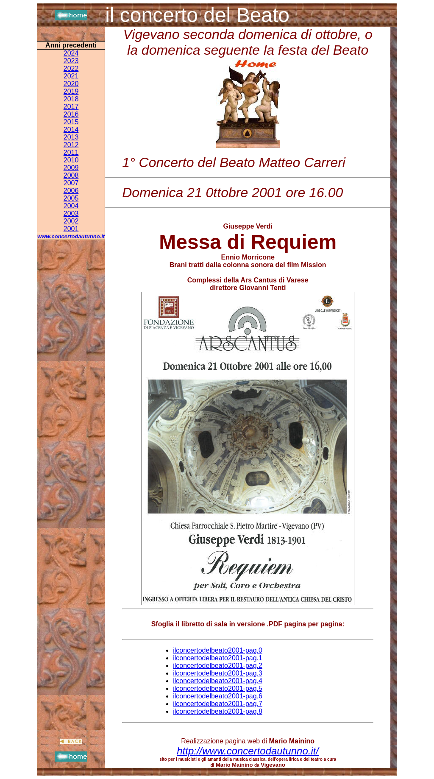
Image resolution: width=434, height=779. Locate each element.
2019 (71, 91)
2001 (71, 228)
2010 (71, 160)
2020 (71, 83)
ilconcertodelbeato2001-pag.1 (217, 658)
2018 (71, 99)
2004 (71, 205)
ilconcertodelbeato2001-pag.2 (217, 665)
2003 (71, 213)
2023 (71, 60)
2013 (71, 137)
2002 (71, 221)
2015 (71, 122)
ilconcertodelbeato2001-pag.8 (217, 711)
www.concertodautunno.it (71, 236)
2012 (71, 144)
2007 (71, 183)
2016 (71, 114)
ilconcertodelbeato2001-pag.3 (217, 673)
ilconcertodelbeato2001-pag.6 (217, 696)
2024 (71, 53)
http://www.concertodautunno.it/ (248, 751)
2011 (71, 152)
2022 (71, 68)
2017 (71, 106)
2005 (71, 198)
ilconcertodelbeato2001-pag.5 (217, 688)
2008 (71, 175)
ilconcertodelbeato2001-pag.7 (217, 703)
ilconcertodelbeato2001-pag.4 (217, 680)
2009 (71, 167)
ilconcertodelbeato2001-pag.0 (217, 650)
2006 (71, 190)
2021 (71, 76)
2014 (71, 129)
